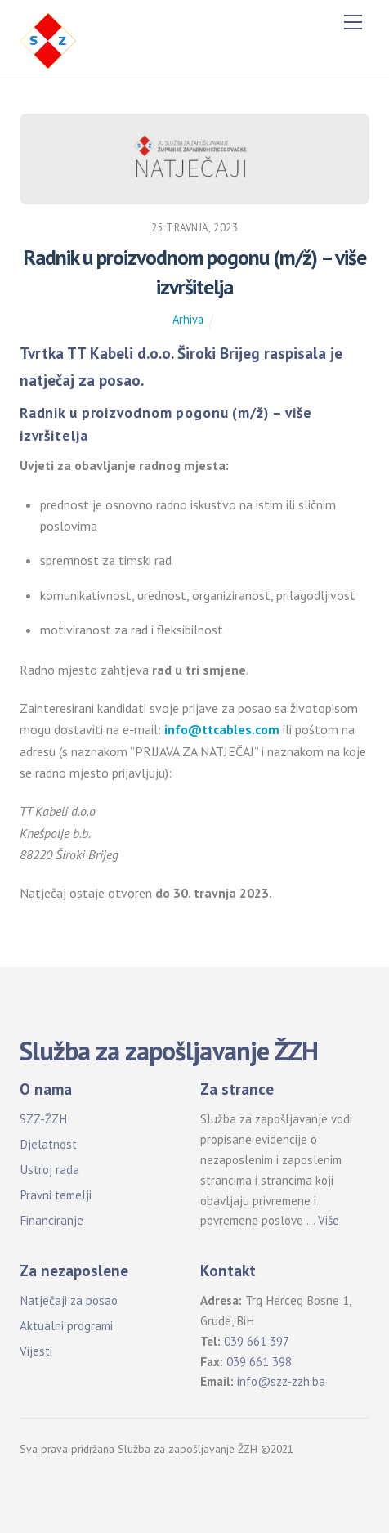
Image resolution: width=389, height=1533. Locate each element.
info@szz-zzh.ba (281, 1381)
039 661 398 (259, 1361)
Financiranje (51, 1220)
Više (328, 1220)
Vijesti (36, 1351)
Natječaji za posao (69, 1300)
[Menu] (353, 22)
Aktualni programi (66, 1326)
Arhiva (187, 319)
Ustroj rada (49, 1169)
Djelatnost (48, 1144)
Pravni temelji (56, 1195)
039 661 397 (256, 1341)
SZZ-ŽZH (43, 1119)
